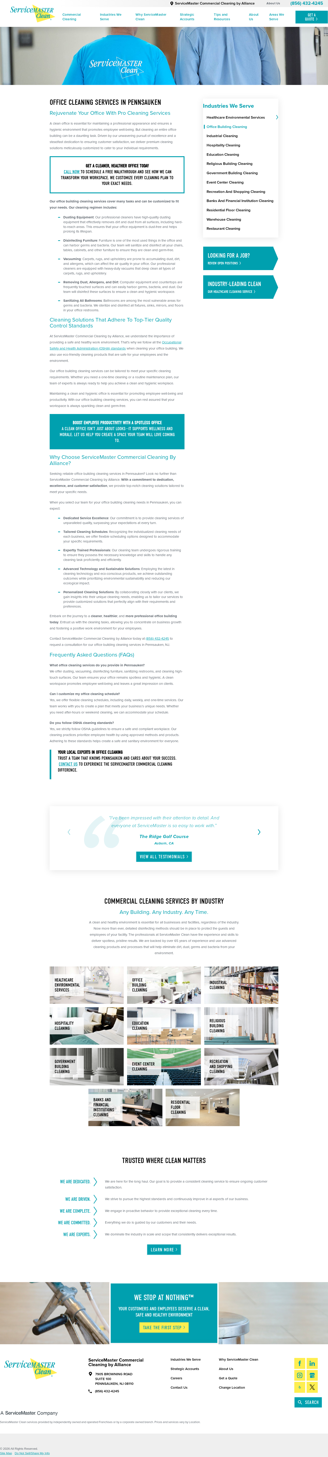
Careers (176, 1378)
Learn (164, 1250)
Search (308, 1402)
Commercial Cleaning (71, 17)
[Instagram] (299, 1375)
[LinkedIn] (312, 1363)
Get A (311, 17)
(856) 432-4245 (306, 3)
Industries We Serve (110, 17)
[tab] (276, 117)
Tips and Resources (222, 17)
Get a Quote (228, 1378)
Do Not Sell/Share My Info (32, 1453)
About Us (273, 3)
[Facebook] (299, 1363)
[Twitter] (312, 1387)
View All (164, 856)
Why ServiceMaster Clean (151, 17)
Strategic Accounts (187, 17)
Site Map (6, 1453)
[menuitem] (78, 17)
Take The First (164, 1327)
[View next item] (258, 832)
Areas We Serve (276, 17)
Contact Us (179, 1387)
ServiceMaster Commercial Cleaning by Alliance (212, 3)
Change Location (232, 1387)
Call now (72, 171)
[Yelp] (299, 1387)
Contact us (68, 764)
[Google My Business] (312, 1375)
